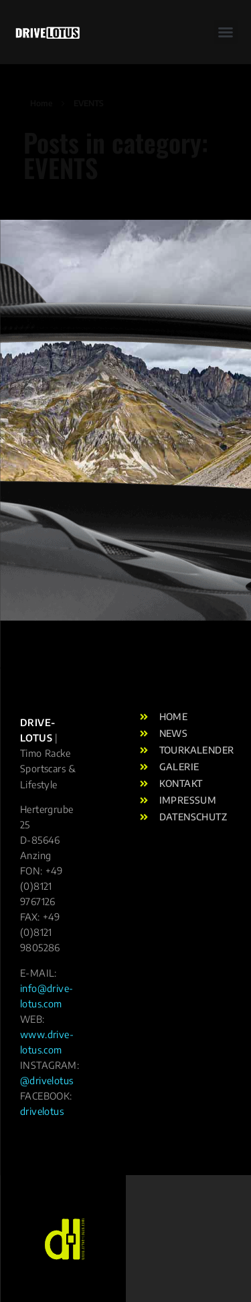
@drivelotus (46, 1080)
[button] (28, 42)
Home (41, 103)
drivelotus (42, 1111)
